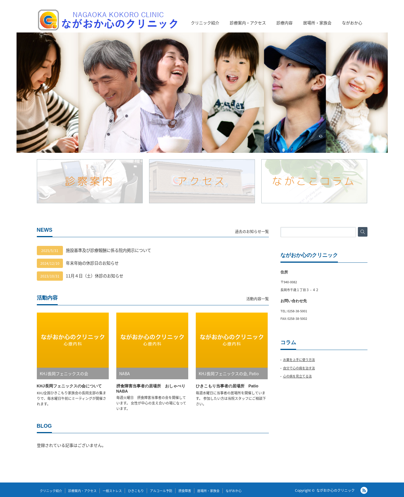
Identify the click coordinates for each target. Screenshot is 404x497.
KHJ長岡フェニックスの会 (64, 373)
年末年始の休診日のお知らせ (92, 263)
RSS (363, 490)
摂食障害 (184, 490)
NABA (124, 373)
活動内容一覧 (257, 298)
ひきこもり (136, 490)
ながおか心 (352, 23)
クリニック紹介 (205, 23)
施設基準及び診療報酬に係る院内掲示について (108, 250)
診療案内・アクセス (248, 23)
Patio (254, 373)
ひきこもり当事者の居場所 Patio (227, 386)
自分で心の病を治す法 (299, 368)
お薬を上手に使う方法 (299, 359)
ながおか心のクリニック (335, 490)
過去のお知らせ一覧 (252, 231)
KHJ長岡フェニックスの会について (69, 386)
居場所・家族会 (317, 23)
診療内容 (284, 23)
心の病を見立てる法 (297, 376)
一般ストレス (112, 490)
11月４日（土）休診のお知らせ (94, 276)
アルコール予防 (161, 490)
